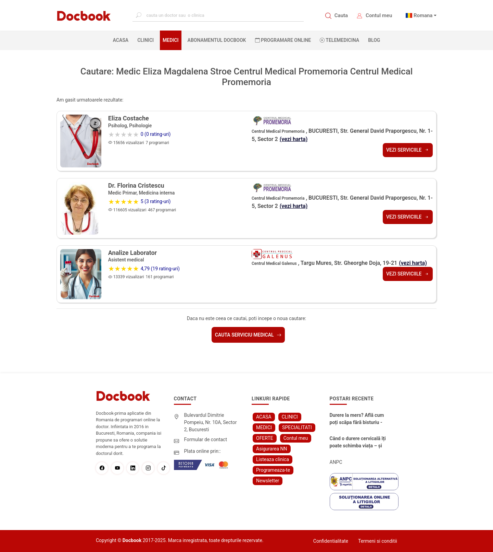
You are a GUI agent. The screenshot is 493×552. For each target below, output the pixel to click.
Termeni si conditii (377, 541)
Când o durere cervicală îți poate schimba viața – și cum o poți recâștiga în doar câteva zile (358, 442)
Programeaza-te (273, 470)
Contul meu (379, 15)
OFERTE (264, 438)
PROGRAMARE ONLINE (283, 40)
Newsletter (267, 480)
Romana (423, 15)
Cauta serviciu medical (248, 335)
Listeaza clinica (272, 459)
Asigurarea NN (271, 448)
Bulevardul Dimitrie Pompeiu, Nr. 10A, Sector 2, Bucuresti (210, 422)
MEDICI (170, 40)
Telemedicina (339, 40)
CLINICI (145, 40)
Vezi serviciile (407, 150)
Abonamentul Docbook (217, 40)
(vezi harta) (294, 139)
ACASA (122, 40)
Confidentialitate (330, 541)
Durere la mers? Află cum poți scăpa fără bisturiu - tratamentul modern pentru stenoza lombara (357, 419)
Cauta (341, 15)
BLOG (374, 40)
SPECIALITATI (297, 427)
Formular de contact (205, 439)
